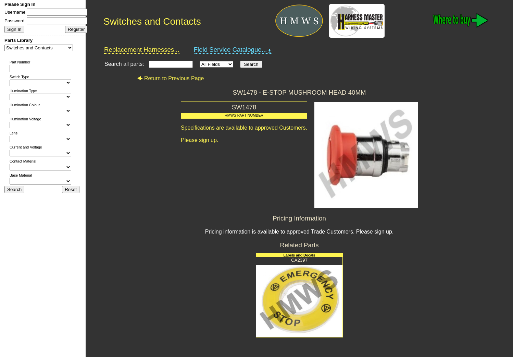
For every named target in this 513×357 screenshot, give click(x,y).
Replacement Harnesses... (141, 49)
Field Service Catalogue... (233, 49)
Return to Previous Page (170, 78)
